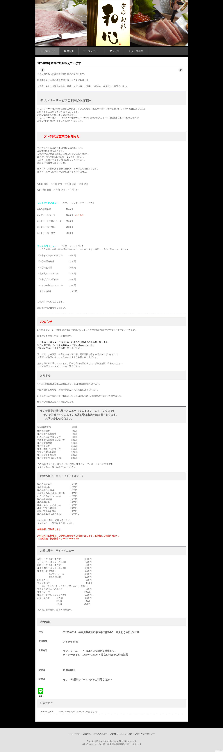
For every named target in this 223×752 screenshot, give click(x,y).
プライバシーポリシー (145, 734)
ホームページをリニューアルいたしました (78, 711)
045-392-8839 (70, 641)
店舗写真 (69, 51)
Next (180, 69)
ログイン (219, 750)
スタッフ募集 (135, 51)
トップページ (47, 51)
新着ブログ (46, 703)
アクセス (114, 51)
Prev (42, 69)
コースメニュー (91, 51)
